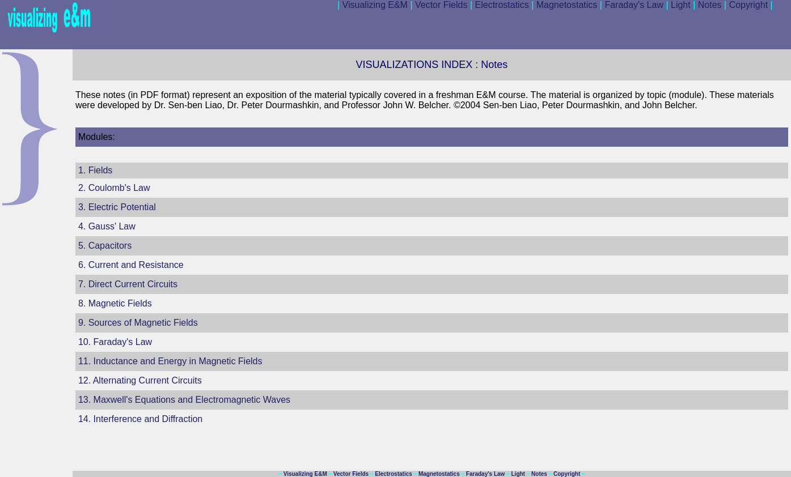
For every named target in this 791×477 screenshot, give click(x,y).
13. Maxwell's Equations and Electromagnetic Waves (184, 399)
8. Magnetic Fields (115, 303)
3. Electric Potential (117, 207)
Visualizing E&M (372, 5)
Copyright (750, 5)
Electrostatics (499, 5)
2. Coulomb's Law (114, 188)
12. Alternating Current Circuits (140, 380)
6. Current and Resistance (131, 265)
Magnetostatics (564, 5)
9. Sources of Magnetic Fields (138, 322)
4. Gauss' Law (107, 226)
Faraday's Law (631, 5)
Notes (713, 5)
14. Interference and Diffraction (140, 419)
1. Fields (95, 170)
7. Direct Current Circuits (127, 284)
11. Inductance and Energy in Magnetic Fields (170, 361)
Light (678, 5)
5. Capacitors (105, 245)
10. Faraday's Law (115, 342)
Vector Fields (438, 5)
